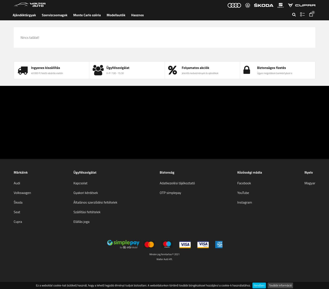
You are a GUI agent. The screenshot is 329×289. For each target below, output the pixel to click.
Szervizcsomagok (54, 15)
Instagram (244, 202)
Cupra (18, 221)
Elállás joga (81, 221)
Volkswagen (22, 192)
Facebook (244, 183)
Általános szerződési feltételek (95, 202)
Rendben (259, 285)
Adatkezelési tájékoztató (177, 183)
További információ (280, 285)
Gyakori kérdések (85, 192)
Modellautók (116, 15)
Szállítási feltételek (87, 212)
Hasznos (137, 15)
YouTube (243, 192)
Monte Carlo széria (87, 15)
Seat (17, 212)
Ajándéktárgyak (24, 15)
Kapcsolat (80, 183)
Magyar (309, 183)
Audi (17, 183)
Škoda (18, 202)
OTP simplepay (170, 192)
